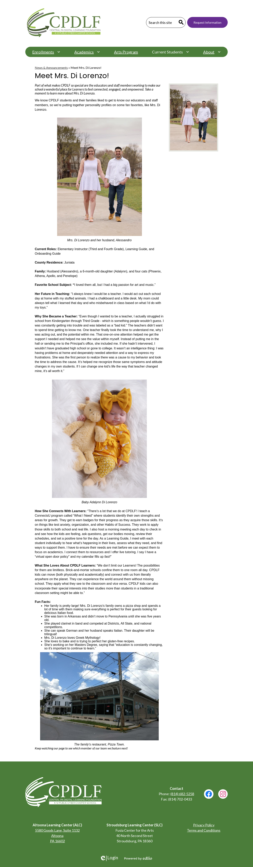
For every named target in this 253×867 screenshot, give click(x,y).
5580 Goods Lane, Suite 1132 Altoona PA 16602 (57, 835)
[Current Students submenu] (170, 52)
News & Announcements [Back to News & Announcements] (51, 67)
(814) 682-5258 (182, 794)
